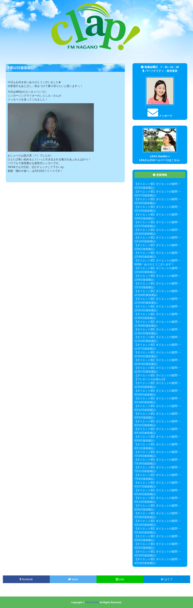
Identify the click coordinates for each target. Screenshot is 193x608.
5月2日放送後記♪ (144, 547)
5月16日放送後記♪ (145, 532)
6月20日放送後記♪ (145, 494)
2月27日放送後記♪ (145, 225)
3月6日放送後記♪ (144, 218)
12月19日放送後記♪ (146, 302)
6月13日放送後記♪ (145, 501)
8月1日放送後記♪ (144, 448)
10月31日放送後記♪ (146, 356)
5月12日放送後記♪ (22, 68)
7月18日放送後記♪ (145, 463)
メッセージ (159, 115)
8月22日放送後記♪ (145, 425)
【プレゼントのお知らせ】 (150, 379)
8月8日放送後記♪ (144, 440)
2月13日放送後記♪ (145, 241)
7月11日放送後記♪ (145, 471)
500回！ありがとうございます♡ (154, 264)
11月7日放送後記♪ (145, 348)
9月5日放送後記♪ (144, 417)
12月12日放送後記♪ (146, 310)
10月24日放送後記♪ (146, 363)
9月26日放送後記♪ (145, 394)
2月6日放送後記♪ (144, 248)
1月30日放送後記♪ (145, 256)
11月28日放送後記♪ (146, 325)
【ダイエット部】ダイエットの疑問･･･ (157, 183)
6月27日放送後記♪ (145, 486)
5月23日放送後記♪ (145, 524)
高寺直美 (172, 70)
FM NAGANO (92, 602)
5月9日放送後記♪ (144, 540)
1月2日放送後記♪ (144, 287)
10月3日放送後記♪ (145, 386)
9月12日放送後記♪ (145, 409)
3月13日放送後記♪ (145, 210)
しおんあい (46, 95)
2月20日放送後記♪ (145, 233)
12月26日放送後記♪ (146, 294)
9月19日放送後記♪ (145, 402)
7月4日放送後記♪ (144, 478)
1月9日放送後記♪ (144, 279)
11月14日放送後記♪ (146, 340)
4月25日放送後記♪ (145, 555)
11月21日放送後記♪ (146, 333)
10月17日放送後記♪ (146, 371)
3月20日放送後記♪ (145, 203)
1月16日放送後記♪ (145, 271)
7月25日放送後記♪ (145, 455)
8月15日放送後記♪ (145, 432)
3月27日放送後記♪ (145, 195)
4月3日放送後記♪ (144, 187)
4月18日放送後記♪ (145, 563)
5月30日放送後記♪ (145, 517)
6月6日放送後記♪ (144, 509)
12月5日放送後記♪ (145, 317)
